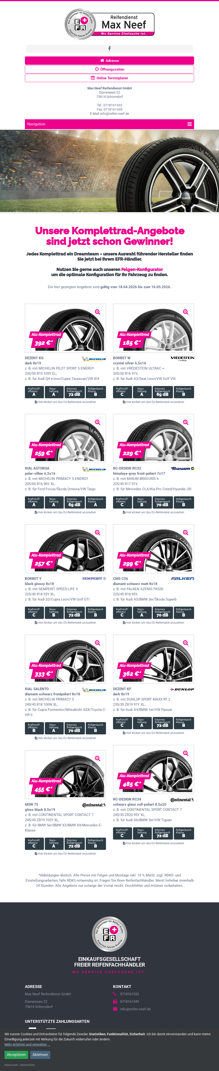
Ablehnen (40, 1054)
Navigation (109, 124)
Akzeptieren (16, 1054)
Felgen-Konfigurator (142, 269)
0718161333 (126, 994)
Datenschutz (27, 1065)
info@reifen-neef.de (132, 1009)
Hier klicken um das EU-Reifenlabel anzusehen (65, 402)
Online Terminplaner (109, 78)
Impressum (11, 1065)
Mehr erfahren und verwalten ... (27, 1044)
